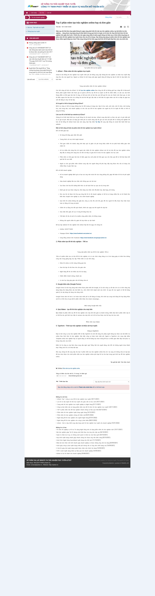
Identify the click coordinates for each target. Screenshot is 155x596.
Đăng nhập (108, 17)
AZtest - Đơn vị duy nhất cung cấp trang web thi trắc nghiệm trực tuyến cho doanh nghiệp (84, 551)
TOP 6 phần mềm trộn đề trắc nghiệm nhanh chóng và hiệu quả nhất (78, 538)
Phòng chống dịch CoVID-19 (37, 43)
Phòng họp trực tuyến (34, 31)
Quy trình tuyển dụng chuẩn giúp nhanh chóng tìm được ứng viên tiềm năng (79, 566)
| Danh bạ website (100, 588)
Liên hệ (49, 13)
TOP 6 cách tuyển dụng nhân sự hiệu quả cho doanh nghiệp (75, 579)
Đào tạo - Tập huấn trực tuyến (36, 27)
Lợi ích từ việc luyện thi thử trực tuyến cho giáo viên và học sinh (76, 530)
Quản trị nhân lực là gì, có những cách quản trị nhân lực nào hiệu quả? (78, 563)
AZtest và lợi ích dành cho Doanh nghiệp (69, 581)
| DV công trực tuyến (110, 588)
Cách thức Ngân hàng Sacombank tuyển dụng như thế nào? (74, 568)
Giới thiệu (34, 13)
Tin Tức (42, 13)
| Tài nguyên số (121, 588)
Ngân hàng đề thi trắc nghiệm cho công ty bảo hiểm (73, 548)
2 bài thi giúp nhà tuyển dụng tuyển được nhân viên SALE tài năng (76, 576)
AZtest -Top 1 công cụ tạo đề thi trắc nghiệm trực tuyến (74, 527)
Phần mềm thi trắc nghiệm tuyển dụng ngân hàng (72, 540)
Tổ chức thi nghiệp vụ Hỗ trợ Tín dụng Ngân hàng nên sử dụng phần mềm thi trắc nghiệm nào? (85, 558)
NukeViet (111, 591)
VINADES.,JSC (125, 591)
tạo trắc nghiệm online (88, 112)
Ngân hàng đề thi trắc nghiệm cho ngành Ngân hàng (73, 546)
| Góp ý (127, 588)
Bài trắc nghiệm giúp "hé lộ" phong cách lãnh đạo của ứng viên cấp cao (78, 560)
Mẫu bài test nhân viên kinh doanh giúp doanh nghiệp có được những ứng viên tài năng (83, 571)
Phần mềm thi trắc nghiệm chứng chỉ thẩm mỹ (71, 543)
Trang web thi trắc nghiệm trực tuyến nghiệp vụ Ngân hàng (74, 532)
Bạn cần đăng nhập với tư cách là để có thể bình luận (81, 515)
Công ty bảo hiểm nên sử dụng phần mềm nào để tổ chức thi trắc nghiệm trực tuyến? (83, 535)
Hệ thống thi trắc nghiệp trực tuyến (58, 4)
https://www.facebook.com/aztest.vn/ (81, 255)
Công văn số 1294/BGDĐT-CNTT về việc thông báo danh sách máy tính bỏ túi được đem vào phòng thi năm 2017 (40, 50)
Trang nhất (92, 588)
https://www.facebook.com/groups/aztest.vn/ (93, 259)
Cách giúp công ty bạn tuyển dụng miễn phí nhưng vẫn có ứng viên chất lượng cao (81, 574)
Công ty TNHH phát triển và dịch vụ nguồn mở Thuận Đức (72, 7)
